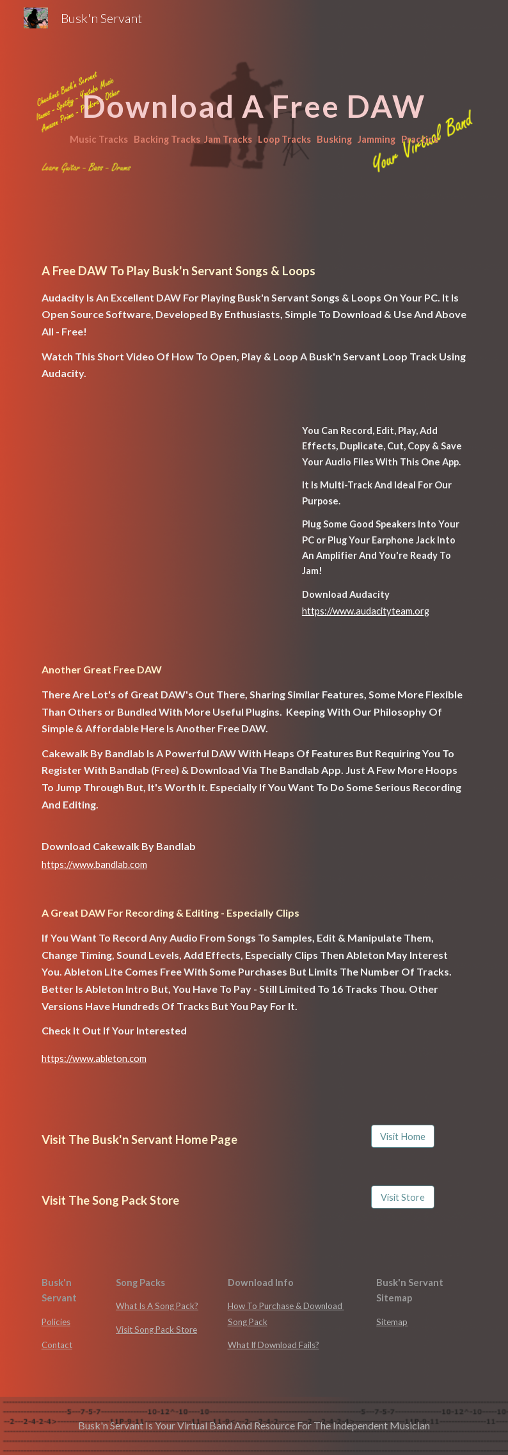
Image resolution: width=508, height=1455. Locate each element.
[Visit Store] (403, 1197)
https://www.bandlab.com (94, 864)
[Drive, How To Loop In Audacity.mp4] (142, 496)
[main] (254, 109)
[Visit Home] (403, 1136)
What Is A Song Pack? (157, 1306)
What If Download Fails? (273, 1345)
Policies (56, 1322)
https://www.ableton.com (94, 1058)
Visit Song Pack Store (156, 1329)
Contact (57, 1345)
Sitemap (392, 1322)
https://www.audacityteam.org (365, 611)
